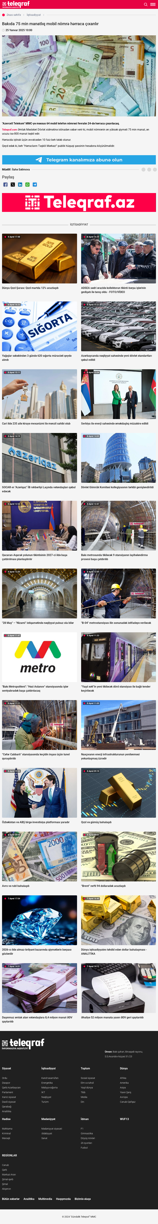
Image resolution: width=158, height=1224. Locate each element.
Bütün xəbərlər (11, 1199)
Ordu (4, 1078)
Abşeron (6, 1188)
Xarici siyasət (9, 1097)
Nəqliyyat (46, 1097)
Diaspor (6, 1082)
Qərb (4, 1169)
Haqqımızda (63, 1199)
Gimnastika (87, 1133)
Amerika (124, 1082)
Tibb (83, 1092)
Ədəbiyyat (46, 1133)
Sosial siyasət (88, 1078)
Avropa (124, 1097)
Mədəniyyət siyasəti (51, 1128)
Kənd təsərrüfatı (49, 1078)
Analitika (6, 1111)
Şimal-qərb (7, 1179)
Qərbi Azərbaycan (11, 1087)
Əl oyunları (86, 1143)
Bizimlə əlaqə (83, 1199)
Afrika (123, 1078)
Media (84, 1097)
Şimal (5, 1184)
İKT (43, 1092)
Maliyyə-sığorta (49, 1087)
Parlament (7, 1092)
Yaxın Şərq (125, 1092)
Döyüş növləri (88, 1138)
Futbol (84, 1147)
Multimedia (45, 1199)
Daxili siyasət (9, 1101)
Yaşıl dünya (87, 1087)
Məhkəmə (7, 1128)
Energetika (47, 1082)
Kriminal (6, 1133)
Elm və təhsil (87, 1082)
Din (82, 1101)
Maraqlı (6, 1138)
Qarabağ (6, 1106)
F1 (82, 1128)
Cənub (5, 1165)
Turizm (45, 1101)
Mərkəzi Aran (9, 1174)
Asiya (123, 1087)
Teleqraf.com (9, 129)
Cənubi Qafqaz (128, 1101)
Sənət (44, 1138)
